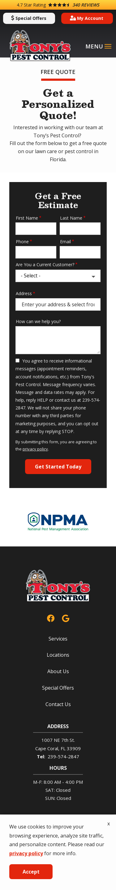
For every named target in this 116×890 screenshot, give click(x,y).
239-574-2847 (63, 756)
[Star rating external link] (58, 5)
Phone (22, 241)
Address (24, 293)
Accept (31, 871)
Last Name (71, 218)
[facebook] (50, 617)
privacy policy (35, 449)
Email (65, 241)
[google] (65, 617)
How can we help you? (38, 321)
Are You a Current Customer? (45, 264)
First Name (27, 218)
